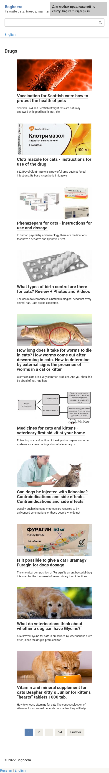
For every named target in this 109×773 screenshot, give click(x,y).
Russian (6, 770)
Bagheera (13, 6)
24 (60, 732)
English (10, 35)
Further (75, 732)
